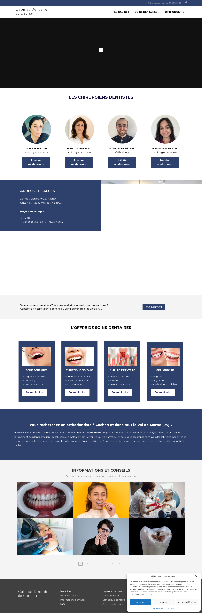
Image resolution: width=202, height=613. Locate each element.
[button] (196, 576)
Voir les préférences (187, 602)
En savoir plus (34, 392)
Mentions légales (69, 595)
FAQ (62, 604)
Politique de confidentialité (163, 608)
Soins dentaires (147, 12)
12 (112, 563)
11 (104, 563)
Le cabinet (66, 591)
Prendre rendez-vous (36, 162)
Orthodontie (174, 12)
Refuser (163, 602)
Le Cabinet (121, 12)
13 (119, 563)
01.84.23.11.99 (154, 307)
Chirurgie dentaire (112, 604)
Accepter (140, 602)
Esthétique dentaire (113, 600)
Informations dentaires (72, 600)
